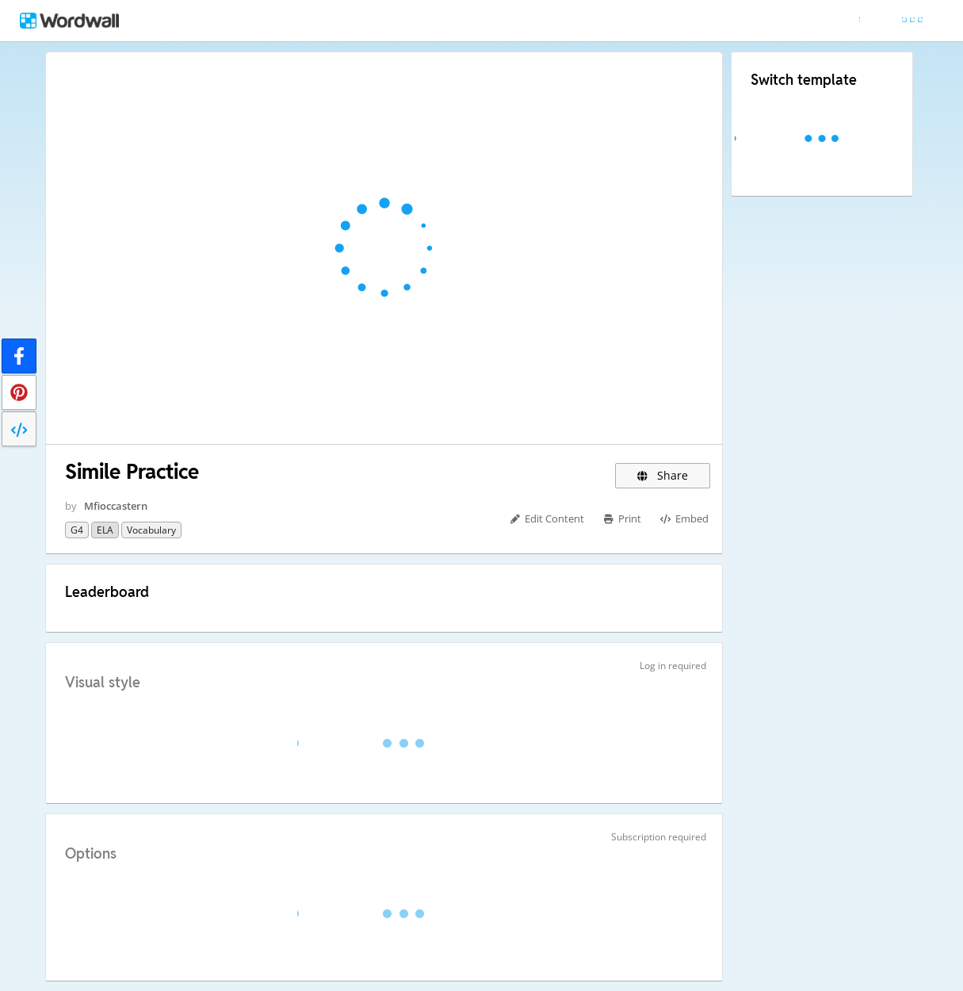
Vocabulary (151, 530)
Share (663, 475)
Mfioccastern (115, 506)
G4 (77, 530)
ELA (105, 530)
